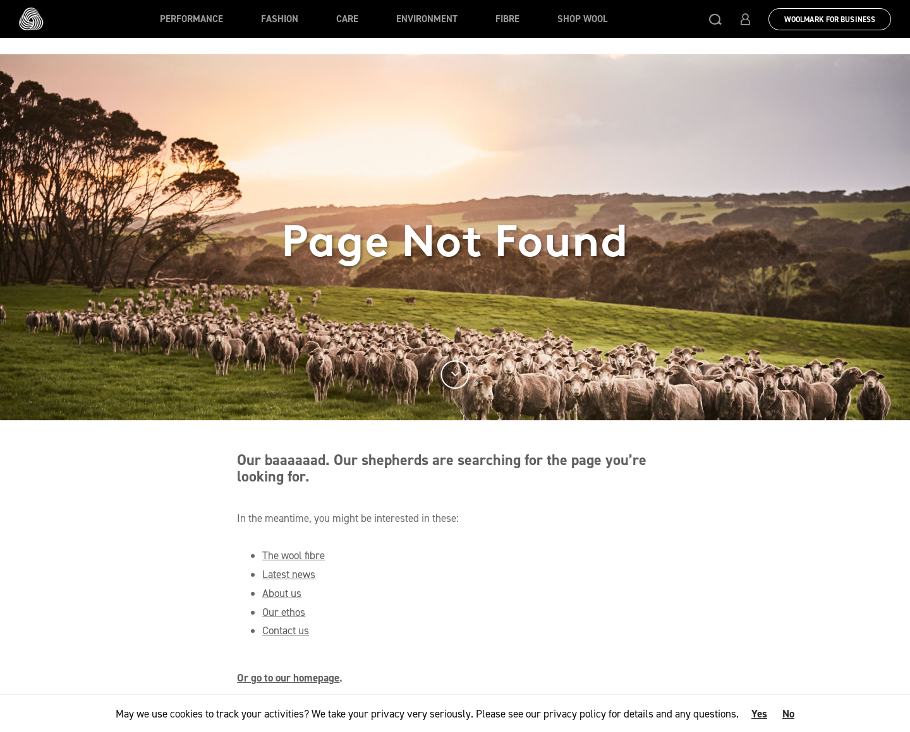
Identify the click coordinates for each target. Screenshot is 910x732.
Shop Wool (582, 19)
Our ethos (283, 612)
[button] (715, 19)
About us (281, 593)
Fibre (507, 19)
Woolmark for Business (829, 20)
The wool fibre (293, 555)
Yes (759, 714)
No (788, 714)
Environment (427, 19)
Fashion (279, 19)
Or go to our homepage (288, 678)
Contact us (285, 630)
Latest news (288, 574)
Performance (191, 19)
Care (347, 19)
